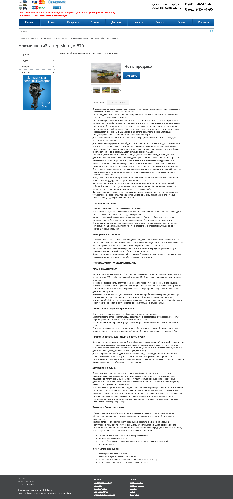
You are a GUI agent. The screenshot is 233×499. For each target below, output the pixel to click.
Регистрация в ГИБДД (103, 483)
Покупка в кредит (101, 492)
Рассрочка (98, 486)
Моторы (26, 72)
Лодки (25, 60)
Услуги (97, 479)
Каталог (31, 38)
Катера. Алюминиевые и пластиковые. (52, 38)
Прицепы (26, 55)
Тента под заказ (100, 489)
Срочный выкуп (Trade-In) (104, 495)
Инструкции (134, 495)
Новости (133, 489)
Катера (25, 66)
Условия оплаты (136, 483)
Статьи (132, 492)
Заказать (131, 75)
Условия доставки (137, 486)
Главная (22, 38)
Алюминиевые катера (79, 38)
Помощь (134, 479)
